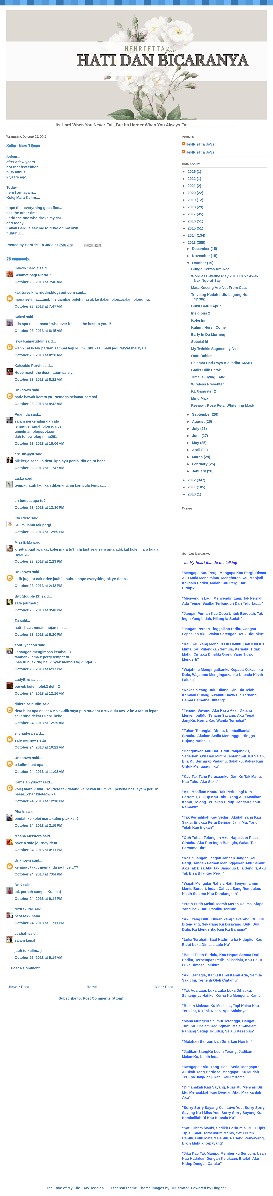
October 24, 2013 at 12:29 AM (39, 723)
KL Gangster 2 (203, 391)
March (198, 457)
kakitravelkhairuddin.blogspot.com (45, 292)
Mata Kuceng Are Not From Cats (219, 288)
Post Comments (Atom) (103, 998)
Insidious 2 (200, 313)
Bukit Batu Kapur (206, 306)
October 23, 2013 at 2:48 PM (38, 586)
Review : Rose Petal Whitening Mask (222, 405)
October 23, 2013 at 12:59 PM (39, 532)
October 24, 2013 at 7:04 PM (38, 874)
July (196, 429)
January (199, 471)
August (198, 421)
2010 (192, 494)
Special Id (199, 342)
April (196, 450)
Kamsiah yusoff (28, 782)
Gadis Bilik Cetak (206, 370)
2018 (192, 207)
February (200, 464)
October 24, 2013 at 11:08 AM (39, 772)
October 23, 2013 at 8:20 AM (38, 355)
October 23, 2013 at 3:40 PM (38, 610)
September (202, 414)
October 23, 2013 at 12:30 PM (39, 508)
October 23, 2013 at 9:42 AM (38, 404)
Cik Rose (22, 518)
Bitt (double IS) (27, 596)
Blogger (219, 1188)
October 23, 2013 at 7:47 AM (38, 306)
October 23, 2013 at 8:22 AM (38, 379)
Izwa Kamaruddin (29, 341)
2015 (192, 228)
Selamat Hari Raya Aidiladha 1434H (221, 363)
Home (92, 987)
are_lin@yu (24, 454)
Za (17, 621)
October (199, 263)
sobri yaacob (26, 645)
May (196, 443)
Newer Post (19, 987)
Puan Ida (22, 414)
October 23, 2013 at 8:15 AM (38, 331)
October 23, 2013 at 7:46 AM (38, 282)
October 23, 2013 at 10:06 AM (39, 443)
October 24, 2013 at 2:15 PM (38, 825)
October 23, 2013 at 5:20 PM (38, 634)
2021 (192, 186)
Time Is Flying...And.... (210, 377)
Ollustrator (180, 1188)
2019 (192, 200)
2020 (192, 193)
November (201, 256)
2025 (192, 172)
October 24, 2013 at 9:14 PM (38, 899)
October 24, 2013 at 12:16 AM (39, 693)
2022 (192, 179)
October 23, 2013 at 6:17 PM (38, 669)
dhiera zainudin (28, 704)
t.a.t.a (19, 478)
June (196, 436)
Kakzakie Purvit (28, 366)
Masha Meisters (28, 836)
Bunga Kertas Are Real (210, 269)
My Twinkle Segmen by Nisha (216, 349)
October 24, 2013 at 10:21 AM (39, 747)
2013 (192, 242)
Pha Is (20, 812)
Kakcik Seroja (26, 268)
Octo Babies (201, 356)
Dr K (18, 885)
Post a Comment (25, 968)
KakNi (20, 317)
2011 (192, 487)
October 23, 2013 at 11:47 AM (39, 468)
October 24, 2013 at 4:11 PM (38, 850)
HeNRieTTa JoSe (200, 144)
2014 (192, 235)
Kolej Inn (198, 320)
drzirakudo (24, 909)
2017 (192, 214)
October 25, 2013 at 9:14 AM (38, 958)
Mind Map (199, 398)
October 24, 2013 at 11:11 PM (39, 923)
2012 (192, 480)
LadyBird (22, 680)
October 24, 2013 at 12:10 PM (39, 801)
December (201, 249)
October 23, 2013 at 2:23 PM (38, 561)
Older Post (164, 987)
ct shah (21, 934)
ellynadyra (24, 733)
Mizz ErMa (23, 542)
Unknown (23, 390)
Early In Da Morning (208, 335)
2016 (192, 221)
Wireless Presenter (207, 384)
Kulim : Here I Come (208, 327)
